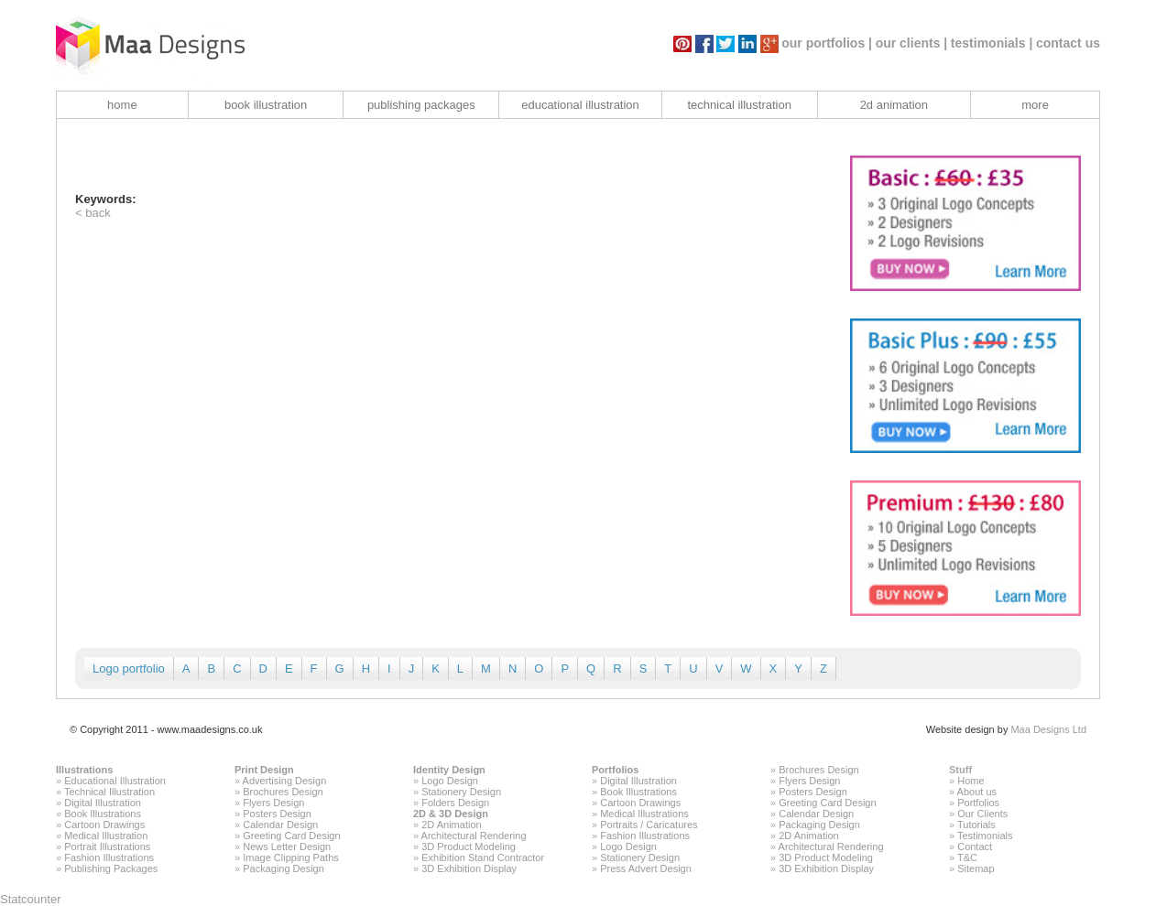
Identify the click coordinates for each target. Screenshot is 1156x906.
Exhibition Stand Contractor (482, 857)
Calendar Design (280, 824)
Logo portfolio (129, 668)
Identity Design (449, 769)
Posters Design (277, 813)
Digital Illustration (102, 802)
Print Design (264, 769)
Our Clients (982, 813)
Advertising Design (285, 780)
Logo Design (449, 780)
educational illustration (580, 105)
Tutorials (976, 824)
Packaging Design (283, 868)
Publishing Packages (111, 868)
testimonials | (992, 43)
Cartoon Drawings (104, 824)
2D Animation (451, 824)
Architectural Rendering (474, 835)
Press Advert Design (646, 868)
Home (970, 780)
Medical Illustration (105, 835)
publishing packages (421, 105)
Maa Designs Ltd (1048, 729)
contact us (1068, 43)
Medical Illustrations (644, 813)
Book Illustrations (102, 813)
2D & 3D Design (450, 813)
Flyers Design (273, 802)
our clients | (912, 43)
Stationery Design (461, 791)
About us (977, 791)
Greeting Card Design (291, 835)
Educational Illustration (115, 780)
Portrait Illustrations (107, 846)
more (1035, 105)
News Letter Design (287, 846)
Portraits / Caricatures (648, 824)
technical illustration (739, 105)
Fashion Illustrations (109, 857)
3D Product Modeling (468, 846)
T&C (967, 857)
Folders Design (455, 802)
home (122, 105)
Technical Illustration (109, 791)
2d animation (894, 105)
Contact (974, 846)
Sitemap (975, 868)
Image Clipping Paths (291, 857)
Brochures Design (282, 791)
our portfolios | (826, 43)
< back (93, 213)
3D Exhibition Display (469, 868)
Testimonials (985, 835)
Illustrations (84, 769)
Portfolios (615, 769)
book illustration (265, 105)
